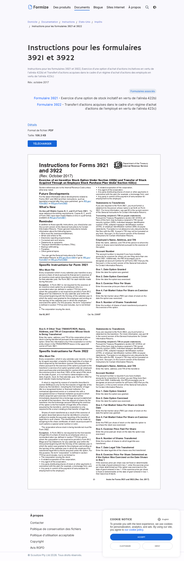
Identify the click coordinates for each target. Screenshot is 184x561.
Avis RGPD (37, 543)
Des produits (61, 7)
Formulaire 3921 (45, 94)
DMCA (153, 558)
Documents (82, 7)
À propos (36, 511)
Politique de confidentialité (121, 558)
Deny (157, 546)
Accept (141, 537)
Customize (125, 546)
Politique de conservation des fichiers (55, 524)
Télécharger (42, 139)
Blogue (98, 7)
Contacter (36, 518)
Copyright (36, 537)
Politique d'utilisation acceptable (52, 531)
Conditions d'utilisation (92, 558)
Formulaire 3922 (48, 100)
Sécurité (142, 558)
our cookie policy (134, 529)
